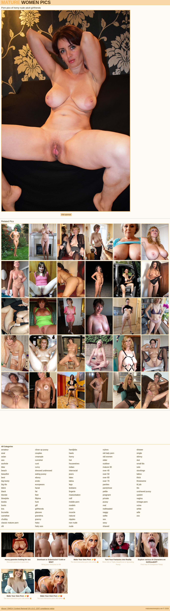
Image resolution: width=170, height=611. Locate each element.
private (106, 498)
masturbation (74, 495)
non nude (73, 523)
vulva (139, 505)
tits (138, 488)
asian (3, 457)
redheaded (107, 509)
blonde (4, 495)
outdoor (106, 464)
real (104, 505)
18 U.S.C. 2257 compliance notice (41, 609)
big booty (5, 481)
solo (138, 467)
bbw (3, 467)
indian (71, 467)
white (139, 509)
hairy (37, 523)
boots (3, 505)
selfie (105, 516)
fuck (37, 502)
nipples (72, 519)
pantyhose (107, 488)
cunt (37, 464)
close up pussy (41, 450)
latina (71, 481)
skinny (139, 457)
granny (38, 519)
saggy (105, 512)
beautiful (5, 474)
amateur (5, 450)
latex (71, 477)
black (3, 491)
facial (37, 488)
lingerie (72, 491)
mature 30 (107, 467)
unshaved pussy (144, 491)
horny (71, 457)
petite (105, 491)
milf (70, 498)
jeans (71, 474)
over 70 (106, 481)
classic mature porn (10, 523)
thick (139, 477)
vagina (140, 498)
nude (71, 526)
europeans (40, 484)
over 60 (106, 477)
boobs (4, 502)
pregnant (107, 495)
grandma (39, 516)
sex (104, 519)
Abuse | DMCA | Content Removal (14, 609)
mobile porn (74, 502)
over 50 (106, 474)
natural (72, 516)
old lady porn (108, 453)
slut (138, 460)
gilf (36, 505)
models (72, 505)
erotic (37, 481)
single (139, 453)
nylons (106, 450)
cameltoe (5, 516)
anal (3, 453)
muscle (72, 512)
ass (2, 460)
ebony (38, 477)
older (105, 460)
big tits (4, 484)
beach (4, 470)
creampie (39, 457)
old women (107, 457)
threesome (141, 481)
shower (140, 450)
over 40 (106, 470)
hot (70, 460)
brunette (5, 512)
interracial (73, 470)
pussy (105, 502)
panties (106, 484)
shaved (106, 526)
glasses (38, 512)
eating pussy (40, 474)
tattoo (139, 474)
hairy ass (39, 526)
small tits (140, 464)
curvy (37, 467)
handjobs (73, 450)
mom (71, 509)
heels (71, 453)
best (3, 477)
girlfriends (39, 509)
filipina (38, 498)
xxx (138, 516)
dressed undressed (43, 470)
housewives (74, 464)
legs (71, 484)
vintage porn (142, 502)
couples (38, 453)
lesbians (72, 488)
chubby (4, 519)
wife (138, 512)
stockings (141, 470)
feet (36, 495)
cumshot (39, 460)
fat (36, 491)
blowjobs (5, 498)
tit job (139, 484)
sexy (105, 523)
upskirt (140, 495)
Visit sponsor (66, 215)
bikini (3, 488)
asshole (4, 464)
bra (2, 509)
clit (2, 526)
